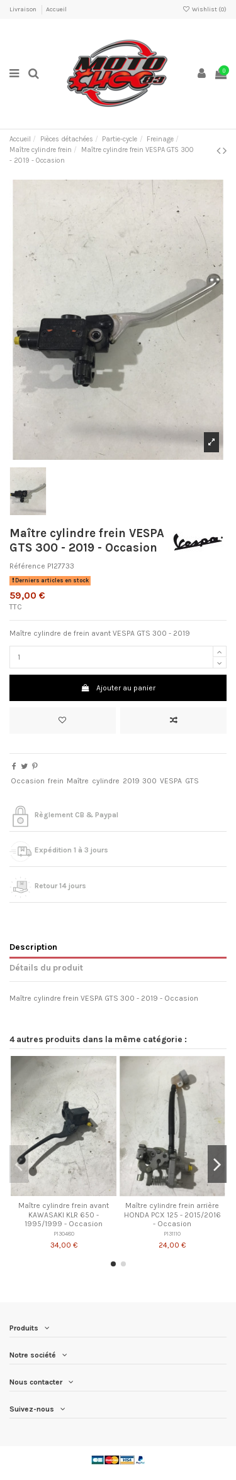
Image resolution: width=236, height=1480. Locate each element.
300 (149, 780)
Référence (27, 566)
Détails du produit (46, 967)
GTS (192, 780)
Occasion (28, 780)
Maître (78, 780)
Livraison (23, 9)
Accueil (56, 9)
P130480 (63, 1233)
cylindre (106, 780)
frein (56, 780)
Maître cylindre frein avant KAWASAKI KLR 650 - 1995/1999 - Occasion (63, 1214)
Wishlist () (205, 9)
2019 (131, 780)
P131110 (172, 1233)
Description (33, 947)
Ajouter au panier (118, 687)
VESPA (171, 780)
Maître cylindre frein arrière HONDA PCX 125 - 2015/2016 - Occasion (172, 1214)
